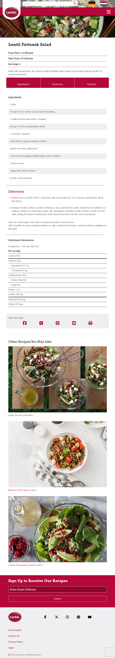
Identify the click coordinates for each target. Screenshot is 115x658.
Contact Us (13, 636)
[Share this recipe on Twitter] (41, 323)
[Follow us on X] (57, 617)
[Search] (74, 3)
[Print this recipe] (90, 323)
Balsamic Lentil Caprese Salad (21, 490)
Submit (57, 598)
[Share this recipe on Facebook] (25, 323)
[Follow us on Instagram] (68, 617)
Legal (11, 647)
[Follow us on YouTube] (90, 617)
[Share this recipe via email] (74, 323)
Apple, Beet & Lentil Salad (20, 415)
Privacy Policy (15, 642)
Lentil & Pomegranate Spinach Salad (24, 565)
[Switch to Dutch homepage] (101, 4)
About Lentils (14, 630)
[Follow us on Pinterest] (79, 617)
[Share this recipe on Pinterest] (57, 323)
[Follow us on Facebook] (46, 617)
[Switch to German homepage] (89, 4)
